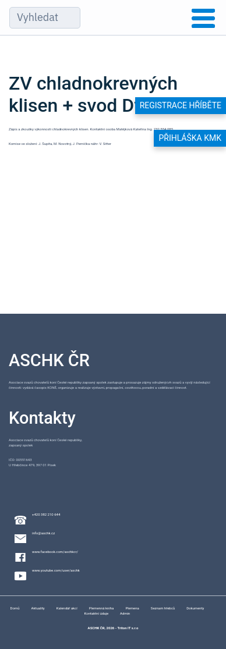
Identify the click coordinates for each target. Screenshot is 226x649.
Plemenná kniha (101, 608)
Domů (15, 608)
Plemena (132, 608)
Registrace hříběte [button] (180, 105)
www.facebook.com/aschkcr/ (55, 551)
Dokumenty (195, 608)
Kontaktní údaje (96, 613)
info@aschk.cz (43, 533)
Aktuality (37, 608)
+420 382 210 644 (46, 514)
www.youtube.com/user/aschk (56, 570)
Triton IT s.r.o (127, 628)
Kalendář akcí (67, 608)
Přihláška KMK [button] (189, 138)
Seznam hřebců (163, 608)
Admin (125, 613)
